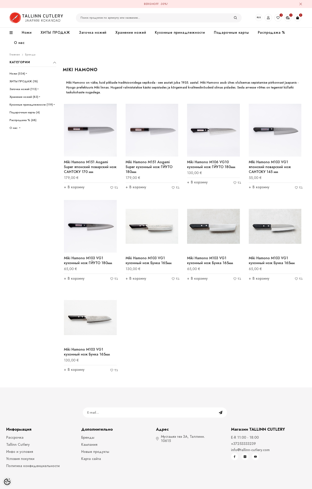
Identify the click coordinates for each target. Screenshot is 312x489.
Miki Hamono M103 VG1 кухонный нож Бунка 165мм (149, 260)
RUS (259, 17)
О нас (14, 128)
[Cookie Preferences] (7, 482)
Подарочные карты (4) (25, 112)
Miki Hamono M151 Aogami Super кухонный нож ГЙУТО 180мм (149, 166)
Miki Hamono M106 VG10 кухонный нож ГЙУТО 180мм (211, 164)
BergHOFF (151, 4)
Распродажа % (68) (23, 120)
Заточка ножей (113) (23, 89)
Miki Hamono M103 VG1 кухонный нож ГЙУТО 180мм (88, 260)
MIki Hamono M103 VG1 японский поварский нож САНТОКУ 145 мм (270, 166)
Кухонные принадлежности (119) (31, 104)
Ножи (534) (17, 73)
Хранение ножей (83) (24, 97)
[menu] (13, 33)
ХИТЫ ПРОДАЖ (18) (24, 81)
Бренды (30, 55)
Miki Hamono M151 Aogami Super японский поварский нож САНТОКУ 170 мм (90, 166)
